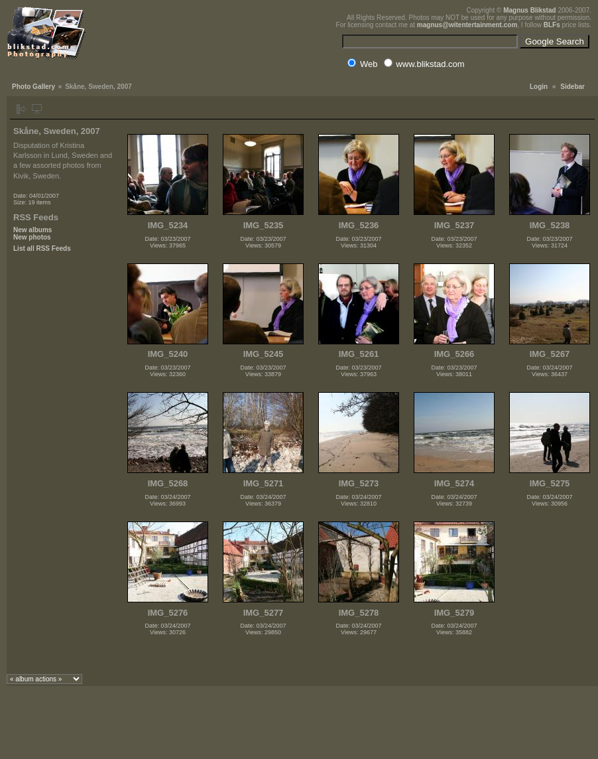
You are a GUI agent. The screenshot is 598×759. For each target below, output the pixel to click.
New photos (32, 237)
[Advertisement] (63, 473)
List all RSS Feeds (42, 248)
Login (539, 86)
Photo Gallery (33, 86)
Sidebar (572, 86)
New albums (32, 230)
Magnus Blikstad (529, 10)
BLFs (552, 25)
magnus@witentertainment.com (467, 25)
